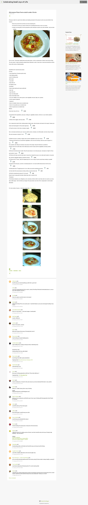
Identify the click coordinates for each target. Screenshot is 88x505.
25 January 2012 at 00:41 (17, 427)
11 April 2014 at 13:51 (16, 475)
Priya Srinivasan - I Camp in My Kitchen (20, 457)
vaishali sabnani (15, 342)
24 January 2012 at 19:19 (17, 376)
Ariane (13, 470)
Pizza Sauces (33, 188)
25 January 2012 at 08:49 (17, 441)
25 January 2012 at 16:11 (17, 461)
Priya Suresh (14, 336)
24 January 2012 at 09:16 (17, 306)
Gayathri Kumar (15, 451)
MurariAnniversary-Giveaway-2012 (26, 359)
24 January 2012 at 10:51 (17, 319)
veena (13, 404)
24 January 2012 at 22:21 (17, 414)
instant (10, 270)
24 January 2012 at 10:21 (17, 313)
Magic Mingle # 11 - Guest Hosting (72, 43)
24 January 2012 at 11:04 (17, 326)
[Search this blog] (81, 2)
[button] (9, 16)
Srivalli (13, 295)
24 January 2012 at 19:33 (17, 383)
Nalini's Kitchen (15, 396)
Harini (13, 380)
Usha (13, 287)
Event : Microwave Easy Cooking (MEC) (20, 438)
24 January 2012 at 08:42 (17, 284)
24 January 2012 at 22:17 (17, 407)
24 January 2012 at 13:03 (17, 339)
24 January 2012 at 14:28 (17, 352)
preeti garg (14, 316)
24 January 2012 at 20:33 (17, 400)
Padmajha (14, 444)
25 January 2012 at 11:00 (17, 454)
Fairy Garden (14, 356)
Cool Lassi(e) (15, 464)
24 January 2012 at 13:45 (17, 346)
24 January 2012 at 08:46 (17, 292)
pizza (20, 270)
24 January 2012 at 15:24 (17, 361)
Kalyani (13, 430)
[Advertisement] (32, 490)
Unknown (14, 281)
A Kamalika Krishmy (16, 309)
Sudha (13, 302)
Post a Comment (12, 478)
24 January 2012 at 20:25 (17, 393)
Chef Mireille (14, 364)
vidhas (13, 410)
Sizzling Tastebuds (16, 437)
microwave (16, 270)
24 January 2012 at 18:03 (17, 368)
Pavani (13, 424)
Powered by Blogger (44, 501)
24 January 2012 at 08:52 (17, 298)
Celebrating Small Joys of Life (15, 2)
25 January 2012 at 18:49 (17, 467)
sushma (14, 323)
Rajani (13, 329)
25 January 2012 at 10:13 (17, 447)
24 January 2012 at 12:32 (17, 333)
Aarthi (13, 386)
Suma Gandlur (15, 417)
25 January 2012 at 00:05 (17, 420)
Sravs (13, 371)
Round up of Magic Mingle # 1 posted (20, 439)
